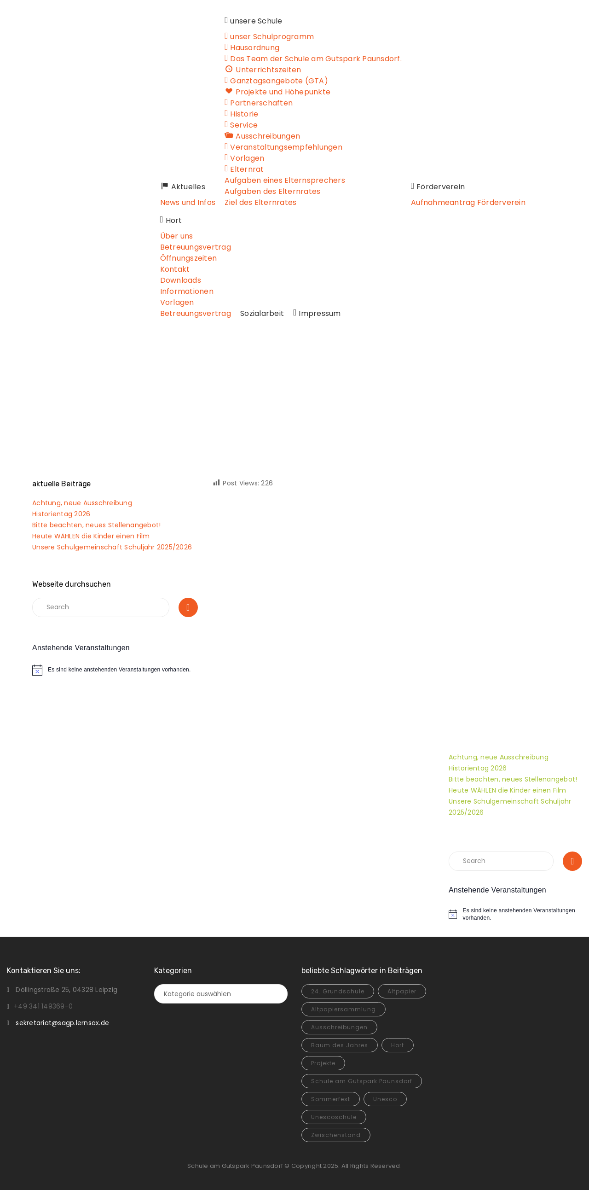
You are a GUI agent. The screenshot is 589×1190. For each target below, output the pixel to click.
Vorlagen (177, 302)
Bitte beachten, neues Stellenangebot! (96, 525)
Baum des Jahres (339, 1045)
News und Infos (188, 202)
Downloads (180, 280)
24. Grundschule (337, 991)
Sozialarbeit (262, 313)
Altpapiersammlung (343, 1009)
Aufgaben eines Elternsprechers (286, 180)
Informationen (187, 291)
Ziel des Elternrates (261, 202)
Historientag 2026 (61, 514)
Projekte (323, 1063)
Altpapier (401, 991)
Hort (397, 1045)
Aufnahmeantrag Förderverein (468, 202)
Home (279, 404)
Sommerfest (330, 1099)
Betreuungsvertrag (195, 247)
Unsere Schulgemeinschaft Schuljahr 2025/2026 (112, 547)
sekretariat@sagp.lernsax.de (62, 1022)
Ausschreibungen (339, 1027)
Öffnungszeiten (188, 258)
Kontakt (175, 269)
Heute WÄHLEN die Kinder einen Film (91, 536)
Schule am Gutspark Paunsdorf (361, 1081)
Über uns (176, 236)
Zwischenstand (336, 1135)
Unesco (385, 1099)
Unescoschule (334, 1117)
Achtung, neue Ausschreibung (82, 503)
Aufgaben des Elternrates (273, 191)
